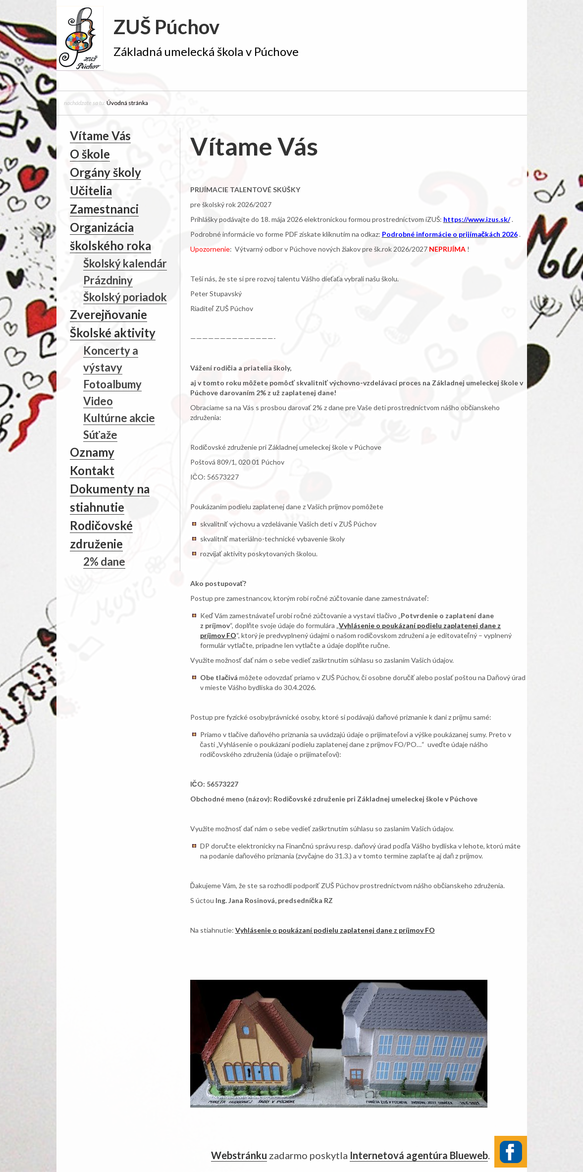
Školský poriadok (125, 297)
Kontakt (92, 470)
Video (98, 401)
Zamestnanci (104, 209)
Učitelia (91, 190)
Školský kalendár (125, 263)
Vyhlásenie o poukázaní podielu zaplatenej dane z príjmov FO (335, 930)
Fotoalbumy (112, 384)
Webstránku (239, 1154)
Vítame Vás (100, 135)
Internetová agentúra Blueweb (419, 1154)
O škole (90, 154)
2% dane (104, 561)
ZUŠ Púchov (166, 26)
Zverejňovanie (109, 314)
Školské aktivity (113, 332)
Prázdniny (108, 280)
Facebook (510, 1151)
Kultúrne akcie (119, 418)
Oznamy (92, 452)
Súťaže (100, 434)
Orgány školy (105, 172)
